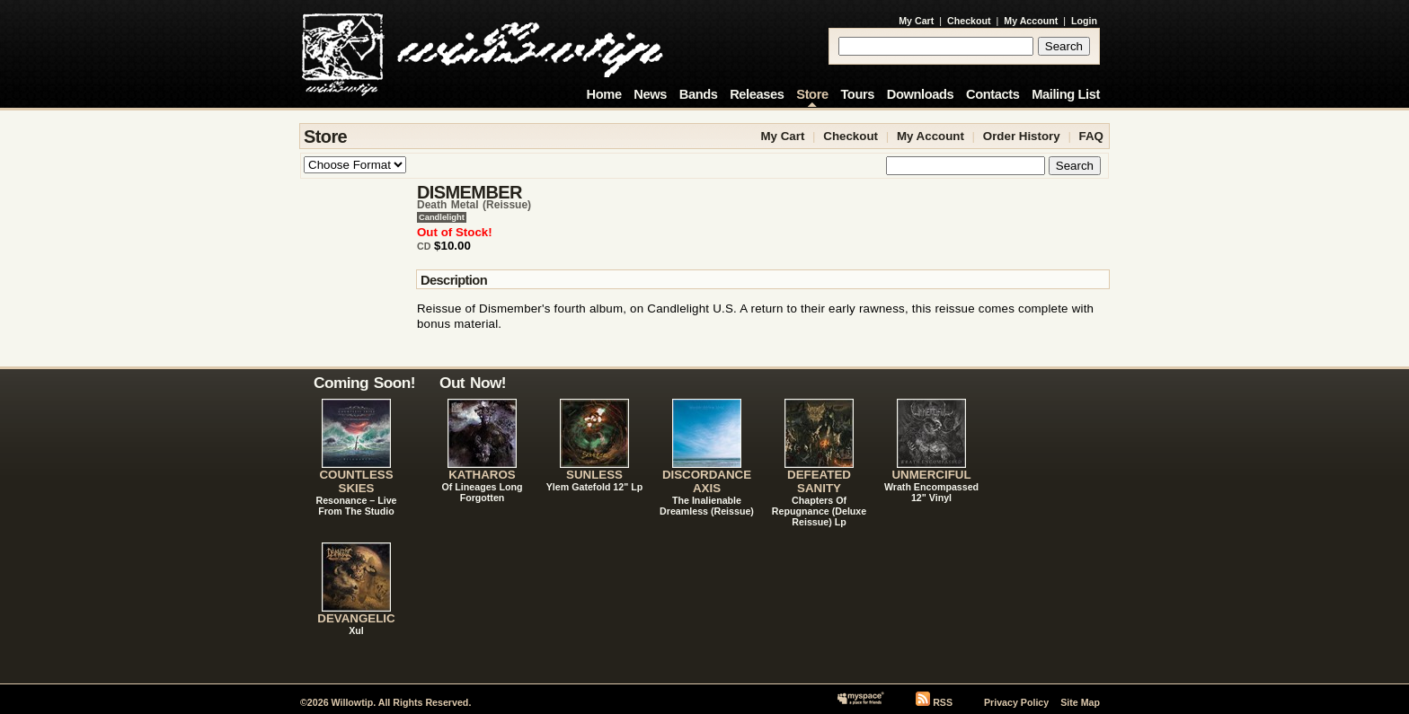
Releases (757, 94)
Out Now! (472, 383)
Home (604, 94)
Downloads (920, 94)
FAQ (1091, 136)
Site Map (1080, 702)
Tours (857, 94)
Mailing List (1066, 94)
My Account (1031, 20)
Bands (698, 94)
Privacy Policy (1016, 702)
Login (1084, 20)
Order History (1021, 136)
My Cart (916, 20)
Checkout (969, 20)
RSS (943, 702)
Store (812, 94)
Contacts (993, 94)
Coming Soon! (364, 383)
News (650, 94)
